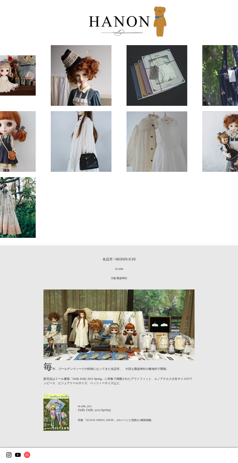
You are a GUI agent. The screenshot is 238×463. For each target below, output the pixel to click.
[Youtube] (17, 454)
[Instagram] (8, 454)
